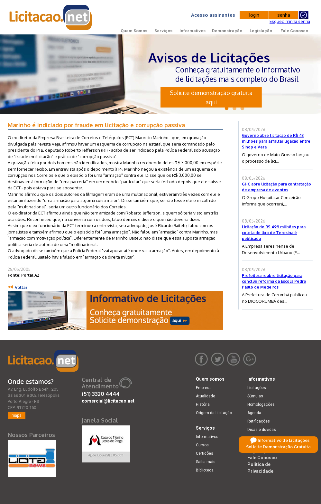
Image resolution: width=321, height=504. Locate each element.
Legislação (261, 30)
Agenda (254, 413)
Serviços (163, 30)
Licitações (256, 387)
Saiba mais (206, 462)
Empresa (204, 387)
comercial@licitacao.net (108, 401)
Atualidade (205, 396)
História (203, 404)
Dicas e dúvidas (261, 429)
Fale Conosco (294, 30)
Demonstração (227, 30)
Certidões (204, 453)
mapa (17, 415)
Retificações (258, 421)
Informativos (192, 30)
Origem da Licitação (214, 413)
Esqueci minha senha (290, 21)
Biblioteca (205, 470)
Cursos (202, 445)
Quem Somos (134, 30)
